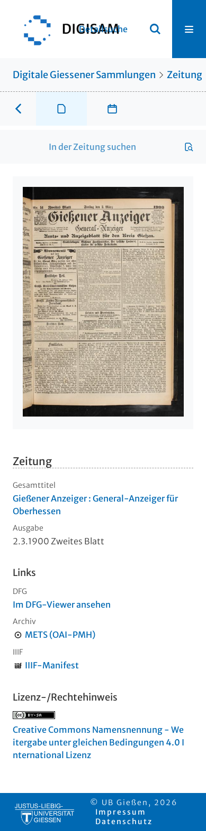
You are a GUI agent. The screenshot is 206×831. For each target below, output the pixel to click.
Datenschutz (124, 821)
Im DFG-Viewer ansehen (62, 604)
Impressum (120, 812)
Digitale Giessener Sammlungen (84, 75)
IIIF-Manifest (52, 665)
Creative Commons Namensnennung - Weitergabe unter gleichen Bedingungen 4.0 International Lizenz (98, 742)
